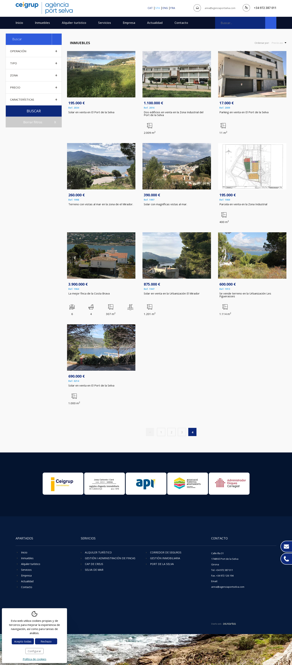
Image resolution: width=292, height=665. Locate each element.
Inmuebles (42, 23)
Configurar (34, 651)
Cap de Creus (94, 564)
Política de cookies (34, 659)
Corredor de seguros (165, 552)
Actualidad (155, 23)
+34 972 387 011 (265, 8)
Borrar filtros (32, 122)
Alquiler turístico (74, 23)
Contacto (181, 23)
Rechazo (46, 641)
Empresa (129, 23)
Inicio (19, 23)
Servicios (104, 23)
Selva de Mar (94, 569)
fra (172, 8)
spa (157, 8)
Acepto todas (22, 641)
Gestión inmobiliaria (165, 558)
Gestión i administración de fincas (110, 558)
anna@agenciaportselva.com (220, 8)
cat (150, 8)
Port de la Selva (162, 564)
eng (165, 8)
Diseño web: (223, 624)
